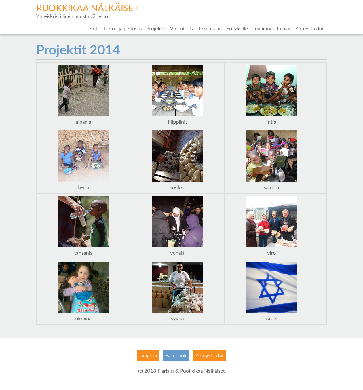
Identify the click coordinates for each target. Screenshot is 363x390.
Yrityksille (237, 28)
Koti (94, 28)
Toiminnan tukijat (271, 28)
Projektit (156, 28)
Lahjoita (148, 355)
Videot (177, 28)
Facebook (176, 355)
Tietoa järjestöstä (122, 28)
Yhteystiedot (309, 28)
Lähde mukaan (205, 28)
